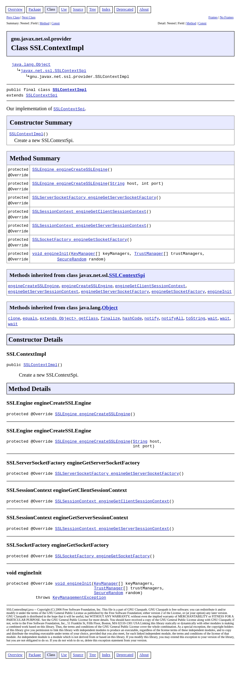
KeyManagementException (79, 607)
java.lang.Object (31, 64)
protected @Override (31, 414)
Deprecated (125, 9)
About (144, 9)
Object (110, 306)
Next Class (28, 17)
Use (64, 9)
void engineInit (50, 252)
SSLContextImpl (70, 89)
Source (78, 9)
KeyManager (83, 252)
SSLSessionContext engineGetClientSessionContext (89, 210)
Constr (55, 23)
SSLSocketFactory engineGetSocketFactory (79, 238)
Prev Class (13, 17)
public (15, 364)
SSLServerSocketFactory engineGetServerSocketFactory (94, 196)
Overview (15, 9)
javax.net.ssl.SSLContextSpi (53, 70)
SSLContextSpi (41, 94)
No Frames (227, 17)
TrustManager (148, 252)
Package (35, 9)
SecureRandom (72, 257)
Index (106, 9)
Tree (92, 9)
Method (44, 23)
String (117, 182)
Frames (212, 17)
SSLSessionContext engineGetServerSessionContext (89, 224)
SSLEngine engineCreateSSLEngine (70, 168)
